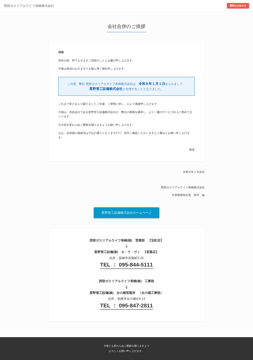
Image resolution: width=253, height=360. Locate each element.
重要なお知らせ (238, 5)
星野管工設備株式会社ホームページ (126, 212)
